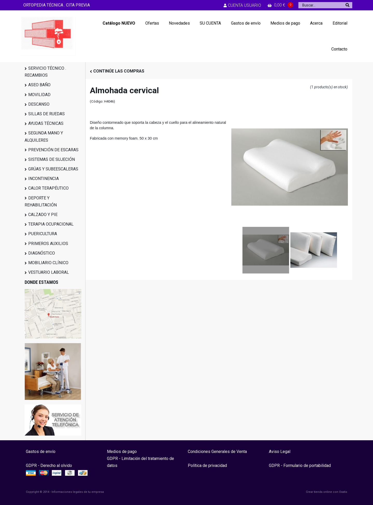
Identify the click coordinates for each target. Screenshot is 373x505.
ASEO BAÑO (39, 84)
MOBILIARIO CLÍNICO (48, 262)
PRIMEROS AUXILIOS (48, 243)
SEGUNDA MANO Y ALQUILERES (44, 136)
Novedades (179, 23)
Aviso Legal (279, 451)
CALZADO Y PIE (43, 214)
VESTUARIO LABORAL (48, 272)
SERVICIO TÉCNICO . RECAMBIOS (45, 72)
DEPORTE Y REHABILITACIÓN (41, 201)
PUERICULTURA (42, 233)
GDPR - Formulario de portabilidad (300, 465)
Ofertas (152, 23)
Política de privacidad (207, 465)
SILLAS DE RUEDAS (46, 113)
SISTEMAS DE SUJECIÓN (51, 159)
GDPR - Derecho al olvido (49, 465)
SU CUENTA (210, 23)
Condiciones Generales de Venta (217, 451)
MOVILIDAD (39, 94)
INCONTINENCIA (43, 178)
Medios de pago (285, 23)
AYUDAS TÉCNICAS (45, 123)
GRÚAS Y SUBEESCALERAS (53, 169)
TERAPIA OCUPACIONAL (51, 224)
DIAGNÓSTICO (41, 253)
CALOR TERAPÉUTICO (48, 188)
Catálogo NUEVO (119, 23)
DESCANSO (38, 104)
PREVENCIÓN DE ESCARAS (53, 149)
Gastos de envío (246, 23)
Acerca (316, 23)
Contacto (339, 49)
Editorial (340, 23)
